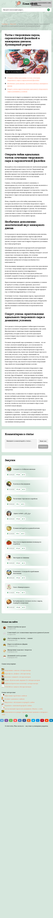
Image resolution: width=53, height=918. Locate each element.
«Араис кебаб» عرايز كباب (22, 513)
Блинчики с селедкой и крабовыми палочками (26, 572)
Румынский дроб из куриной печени (26, 528)
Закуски (13, 24)
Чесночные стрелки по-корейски (25, 498)
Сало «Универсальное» (21, 587)
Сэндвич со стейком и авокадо (24, 469)
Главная (5, 24)
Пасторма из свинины (21, 557)
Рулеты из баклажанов (21, 483)
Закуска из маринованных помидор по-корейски (27, 542)
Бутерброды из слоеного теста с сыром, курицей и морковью (27, 601)
